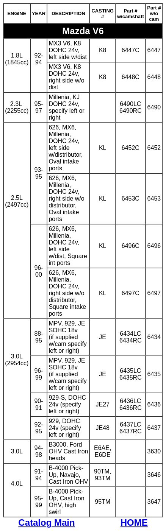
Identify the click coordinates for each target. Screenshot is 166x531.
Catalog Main (46, 522)
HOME (134, 522)
